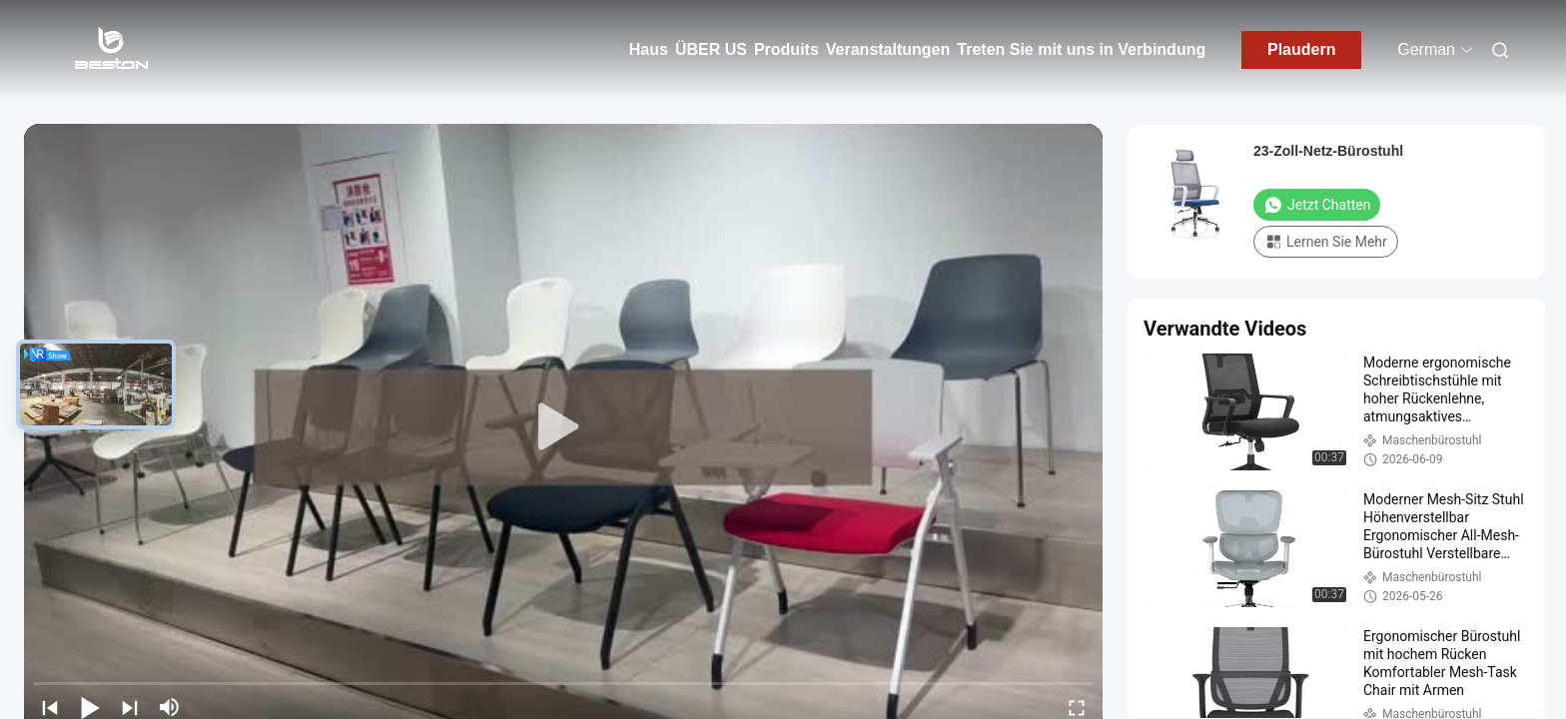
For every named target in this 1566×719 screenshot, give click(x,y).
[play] (563, 427)
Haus (648, 49)
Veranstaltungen (888, 49)
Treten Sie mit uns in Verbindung (1081, 49)
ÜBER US (711, 49)
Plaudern (1301, 49)
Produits (786, 49)
